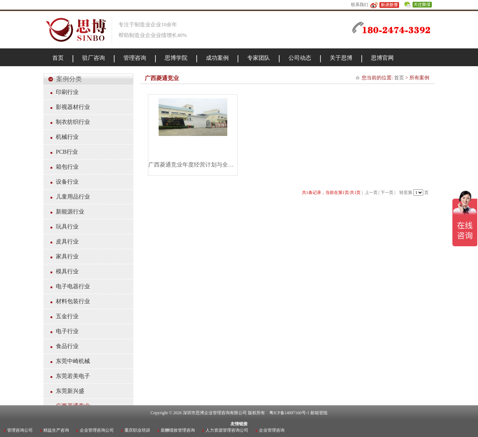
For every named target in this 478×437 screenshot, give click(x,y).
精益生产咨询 (56, 430)
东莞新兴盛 (70, 391)
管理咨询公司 (20, 430)
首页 (399, 77)
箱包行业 (67, 167)
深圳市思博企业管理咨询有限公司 (215, 412)
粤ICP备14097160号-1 (289, 412)
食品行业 (67, 346)
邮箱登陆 (319, 412)
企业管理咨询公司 (97, 430)
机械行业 (67, 137)
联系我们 (359, 4)
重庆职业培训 (137, 430)
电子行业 (67, 331)
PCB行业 (67, 152)
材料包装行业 (73, 301)
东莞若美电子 (73, 376)
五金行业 (67, 316)
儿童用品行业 (73, 197)
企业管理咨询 (272, 430)
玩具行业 (67, 226)
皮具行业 (67, 241)
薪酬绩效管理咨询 (178, 430)
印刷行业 (67, 92)
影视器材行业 (73, 107)
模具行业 (67, 271)
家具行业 (67, 256)
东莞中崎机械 (73, 361)
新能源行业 (70, 212)
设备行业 (67, 182)
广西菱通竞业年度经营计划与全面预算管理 (192, 165)
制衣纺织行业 (73, 122)
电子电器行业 (73, 286)
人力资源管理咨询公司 (227, 430)
